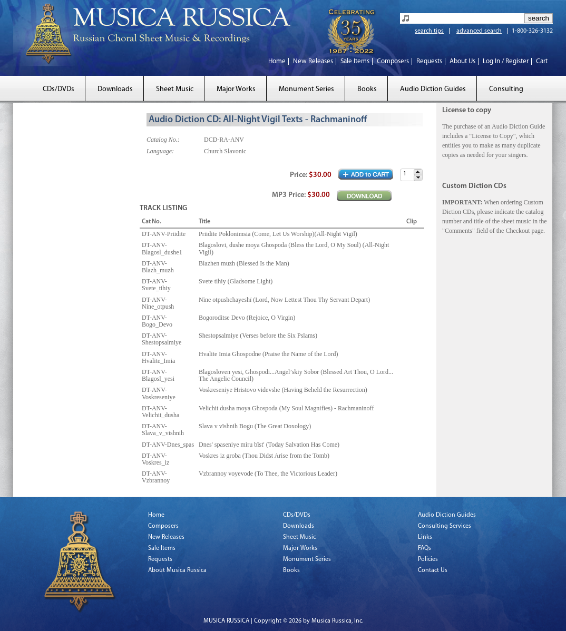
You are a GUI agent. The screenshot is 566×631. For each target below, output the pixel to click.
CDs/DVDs (58, 89)
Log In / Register (506, 61)
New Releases (313, 61)
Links (425, 537)
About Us (462, 61)
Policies (428, 559)
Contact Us (432, 570)
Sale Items (354, 61)
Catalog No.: (163, 139)
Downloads (115, 89)
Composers (393, 61)
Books (367, 89)
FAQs (424, 548)
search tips (429, 31)
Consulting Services (444, 526)
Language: (160, 151)
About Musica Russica (177, 570)
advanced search (479, 31)
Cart (542, 61)
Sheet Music (174, 89)
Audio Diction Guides (433, 89)
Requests (429, 61)
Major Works (236, 89)
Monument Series (306, 89)
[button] (418, 172)
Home (277, 61)
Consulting (506, 89)
